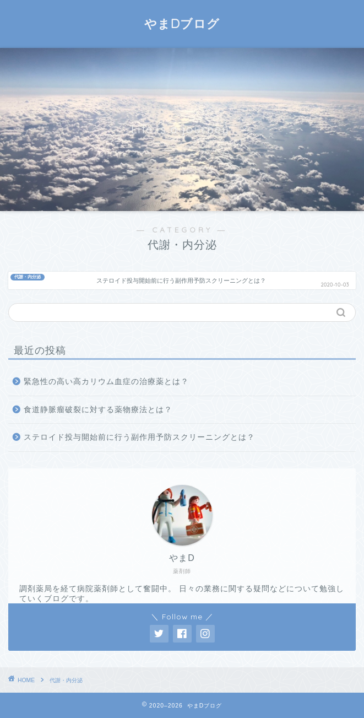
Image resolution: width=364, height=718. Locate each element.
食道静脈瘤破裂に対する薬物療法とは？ (98, 410)
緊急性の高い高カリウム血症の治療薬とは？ (106, 381)
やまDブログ (182, 23)
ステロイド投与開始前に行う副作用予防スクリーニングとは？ (139, 437)
